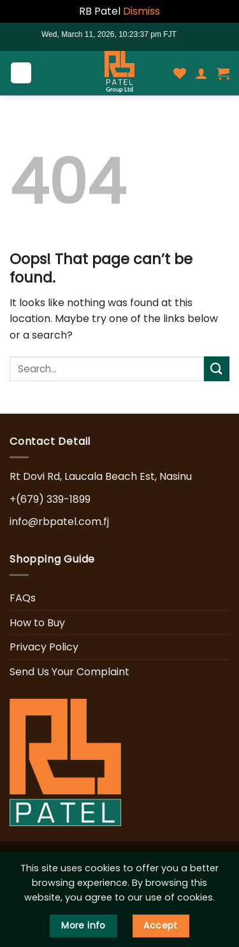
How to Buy (37, 622)
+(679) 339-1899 (50, 499)
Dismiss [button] (141, 11)
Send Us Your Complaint (69, 671)
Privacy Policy (44, 647)
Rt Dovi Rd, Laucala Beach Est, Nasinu (101, 476)
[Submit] (216, 368)
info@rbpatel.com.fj (59, 521)
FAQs (23, 598)
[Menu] (21, 72)
